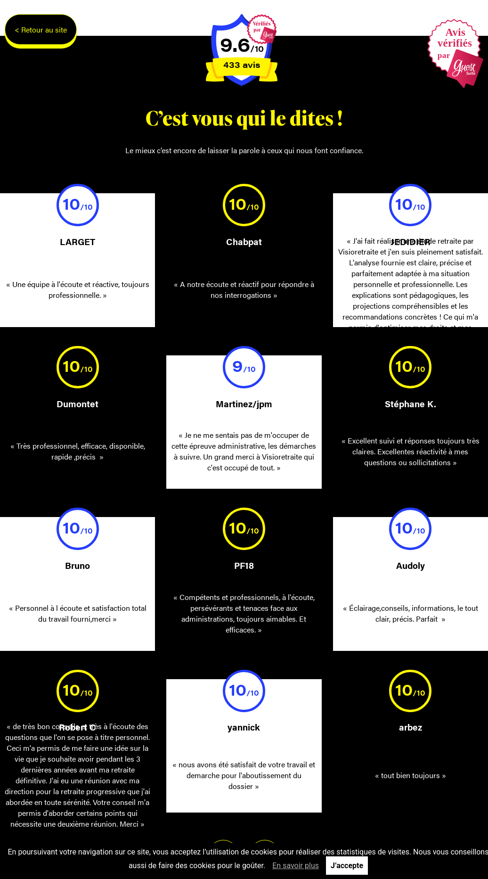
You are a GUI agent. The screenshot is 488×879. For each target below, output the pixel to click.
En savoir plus (295, 865)
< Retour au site (41, 29)
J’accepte (347, 865)
